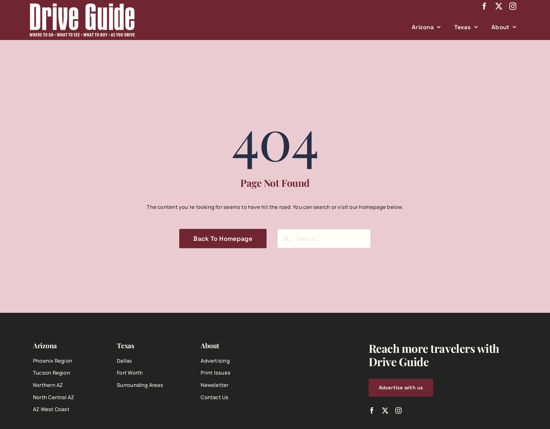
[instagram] (512, 6)
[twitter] (498, 6)
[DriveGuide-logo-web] (82, 5)
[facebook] (484, 6)
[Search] (286, 238)
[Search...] (324, 238)
